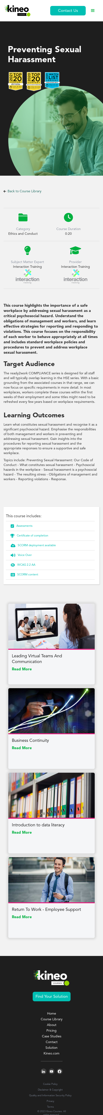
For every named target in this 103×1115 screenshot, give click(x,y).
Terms (50, 1107)
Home (51, 1013)
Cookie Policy (50, 1084)
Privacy (50, 1101)
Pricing (51, 1030)
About (51, 1025)
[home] (17, 11)
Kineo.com (51, 1053)
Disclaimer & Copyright (50, 1090)
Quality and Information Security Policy (50, 1095)
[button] (93, 11)
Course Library (52, 1019)
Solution (51, 1047)
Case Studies (51, 1036)
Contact (52, 1042)
